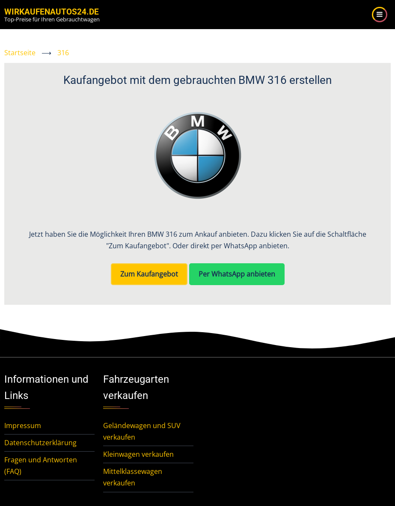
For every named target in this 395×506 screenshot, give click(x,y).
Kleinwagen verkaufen (138, 454)
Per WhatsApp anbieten (237, 274)
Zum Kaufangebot (149, 274)
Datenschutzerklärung (40, 442)
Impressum (22, 425)
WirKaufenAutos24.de (51, 12)
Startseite (20, 52)
